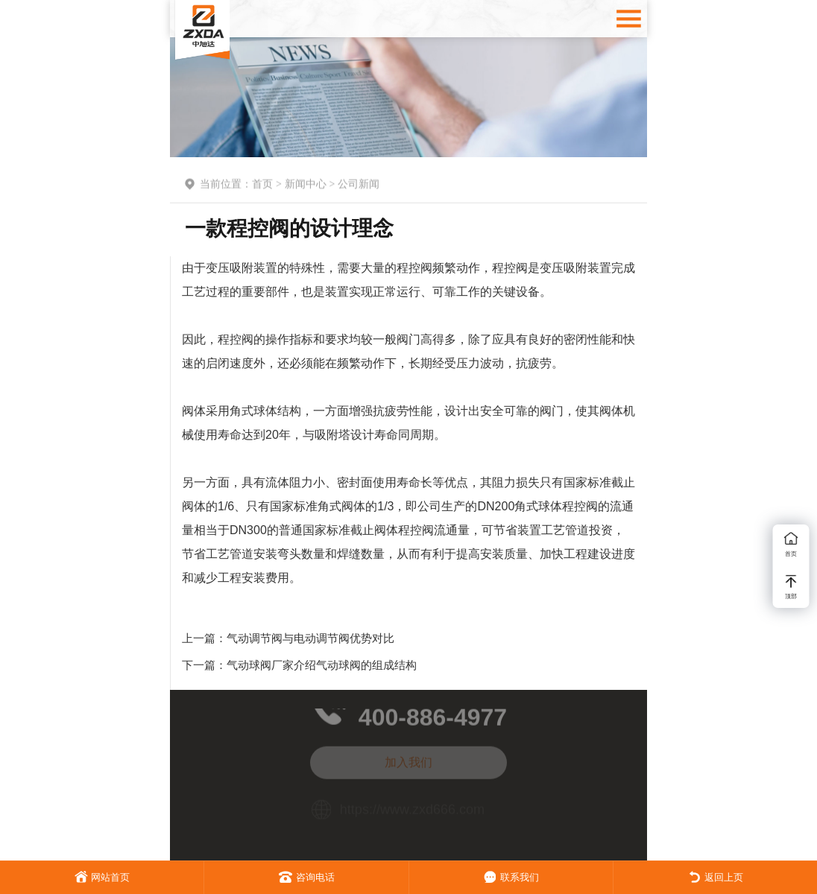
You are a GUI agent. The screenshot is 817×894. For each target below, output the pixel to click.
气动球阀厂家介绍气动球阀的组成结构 (322, 665)
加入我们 (408, 757)
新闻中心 (306, 185)
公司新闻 (358, 185)
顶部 (791, 587)
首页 (262, 185)
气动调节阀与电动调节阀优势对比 (310, 638)
